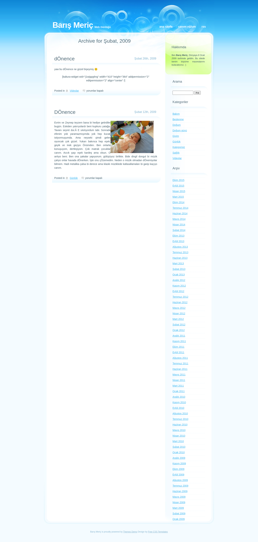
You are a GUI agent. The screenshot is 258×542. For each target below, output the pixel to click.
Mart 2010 (178, 441)
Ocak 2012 (179, 330)
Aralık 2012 (179, 280)
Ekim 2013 (178, 235)
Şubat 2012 (179, 324)
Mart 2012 (178, 319)
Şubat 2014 (179, 230)
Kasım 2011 (179, 341)
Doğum (177, 124)
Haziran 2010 (180, 424)
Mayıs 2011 (179, 374)
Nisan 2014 (179, 224)
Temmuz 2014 (180, 207)
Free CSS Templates (158, 532)
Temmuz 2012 (180, 296)
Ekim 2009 (178, 469)
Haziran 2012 (180, 302)
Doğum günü (180, 130)
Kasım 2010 (179, 402)
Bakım (176, 113)
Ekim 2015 (178, 180)
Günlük (74, 178)
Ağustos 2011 (180, 357)
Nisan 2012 (179, 313)
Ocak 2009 (179, 519)
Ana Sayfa (166, 26)
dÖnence (64, 58)
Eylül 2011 (178, 352)
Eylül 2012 (178, 291)
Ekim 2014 (178, 202)
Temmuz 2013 (180, 252)
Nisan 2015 (179, 191)
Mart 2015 (178, 196)
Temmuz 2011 (180, 363)
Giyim (176, 136)
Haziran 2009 (180, 491)
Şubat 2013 (179, 269)
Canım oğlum (187, 26)
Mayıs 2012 (179, 307)
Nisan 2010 (179, 435)
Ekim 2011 (178, 346)
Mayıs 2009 (179, 496)
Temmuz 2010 (180, 419)
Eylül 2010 (178, 407)
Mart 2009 (178, 508)
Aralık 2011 (179, 335)
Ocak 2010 (179, 452)
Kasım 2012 (179, 285)
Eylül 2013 (178, 241)
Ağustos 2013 (180, 246)
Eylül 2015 (178, 185)
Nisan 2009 (179, 502)
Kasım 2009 (179, 463)
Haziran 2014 (180, 213)
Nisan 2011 (179, 380)
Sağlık (176, 152)
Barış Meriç (72, 25)
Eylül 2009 (178, 474)
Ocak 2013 (179, 274)
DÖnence (64, 112)
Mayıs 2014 (179, 219)
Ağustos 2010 (180, 413)
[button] (132, 137)
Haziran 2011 (180, 369)
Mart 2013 (178, 263)
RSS (204, 26)
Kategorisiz (179, 147)
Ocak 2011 (179, 391)
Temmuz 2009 (180, 485)
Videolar (74, 90)
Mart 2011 (178, 385)
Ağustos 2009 (180, 480)
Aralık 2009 (179, 458)
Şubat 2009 (179, 513)
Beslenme (178, 119)
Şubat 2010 (179, 446)
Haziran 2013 (180, 257)
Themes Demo (130, 532)
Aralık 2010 (179, 396)
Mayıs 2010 (179, 430)
